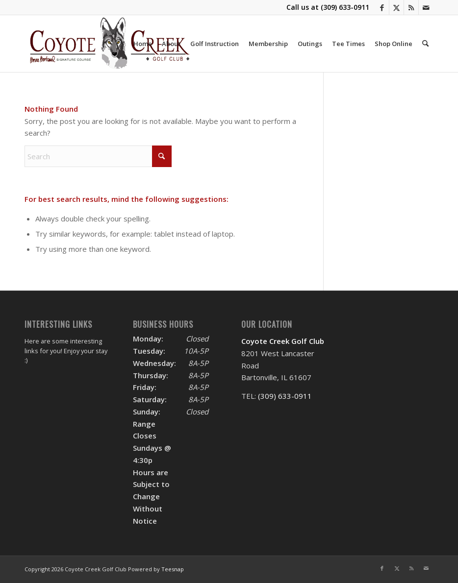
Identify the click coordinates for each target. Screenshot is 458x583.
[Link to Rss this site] (411, 7)
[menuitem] (142, 43)
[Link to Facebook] (382, 7)
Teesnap (172, 569)
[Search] (425, 43)
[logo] (110, 43)
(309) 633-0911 (345, 7)
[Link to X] (396, 7)
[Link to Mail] (426, 7)
